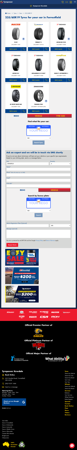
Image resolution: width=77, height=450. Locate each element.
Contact (67, 384)
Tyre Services (68, 376)
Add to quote (13, 49)
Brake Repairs (69, 380)
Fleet (66, 389)
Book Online (69, 387)
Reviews (68, 395)
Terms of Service (50, 240)
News (67, 391)
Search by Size (69, 356)
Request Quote (12, 245)
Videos (67, 393)
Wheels (67, 365)
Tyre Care (67, 360)
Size (7, 161)
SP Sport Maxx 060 (16, 104)
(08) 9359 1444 (10, 364)
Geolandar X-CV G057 (38, 73)
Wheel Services (69, 378)
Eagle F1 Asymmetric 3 (61, 73)
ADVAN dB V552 (61, 42)
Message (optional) (11, 229)
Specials (67, 382)
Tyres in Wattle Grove (8, 410)
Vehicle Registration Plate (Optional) (16, 223)
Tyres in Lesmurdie (7, 408)
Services (67, 371)
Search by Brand (69, 358)
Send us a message (11, 368)
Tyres (66, 352)
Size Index (5, 401)
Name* (8, 167)
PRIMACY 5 (38, 42)
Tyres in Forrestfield (7, 403)
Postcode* (9, 183)
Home (7, 13)
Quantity (52, 161)
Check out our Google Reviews (14, 383)
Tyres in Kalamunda (7, 406)
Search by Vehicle (70, 354)
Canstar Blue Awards (8, 414)
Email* (8, 178)
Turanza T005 (38, 104)
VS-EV (15, 42)
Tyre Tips (67, 363)
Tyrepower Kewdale (38, 6)
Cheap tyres (5, 418)
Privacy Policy (39, 240)
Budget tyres (5, 416)
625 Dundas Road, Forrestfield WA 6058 (15, 360)
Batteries (67, 373)
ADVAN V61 (15, 73)
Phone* (15, 172)
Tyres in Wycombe (7, 412)
